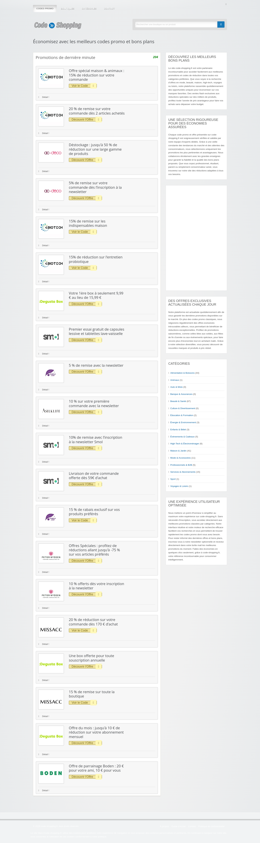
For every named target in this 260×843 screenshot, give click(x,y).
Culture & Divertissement (182, 408)
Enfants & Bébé (178, 429)
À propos (164, 826)
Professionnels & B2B (181, 465)
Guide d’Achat (178, 826)
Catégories (89, 8)
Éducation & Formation (181, 415)
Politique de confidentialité (211, 826)
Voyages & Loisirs (179, 486)
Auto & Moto (176, 387)
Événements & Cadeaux (182, 436)
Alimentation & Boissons (182, 373)
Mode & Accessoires (180, 458)
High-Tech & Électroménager (184, 443)
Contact (109, 8)
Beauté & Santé (178, 401)
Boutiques (67, 8)
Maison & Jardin (178, 450)
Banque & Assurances (181, 394)
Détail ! (43, 97)
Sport (173, 479)
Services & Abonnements (182, 472)
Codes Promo (44, 8)
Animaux (174, 380)
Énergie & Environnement (183, 422)
